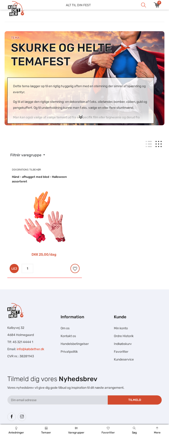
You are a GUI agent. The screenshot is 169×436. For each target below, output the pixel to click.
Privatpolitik (69, 352)
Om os (65, 328)
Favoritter (108, 430)
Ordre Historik (124, 336)
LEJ (14, 268)
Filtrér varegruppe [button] (26, 155)
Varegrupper (76, 430)
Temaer (46, 430)
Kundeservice (124, 359)
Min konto (121, 328)
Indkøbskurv (123, 344)
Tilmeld (134, 400)
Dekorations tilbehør (26, 169)
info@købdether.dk (30, 349)
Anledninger (16, 430)
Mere (157, 430)
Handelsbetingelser (75, 344)
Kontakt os (68, 336)
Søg (134, 430)
